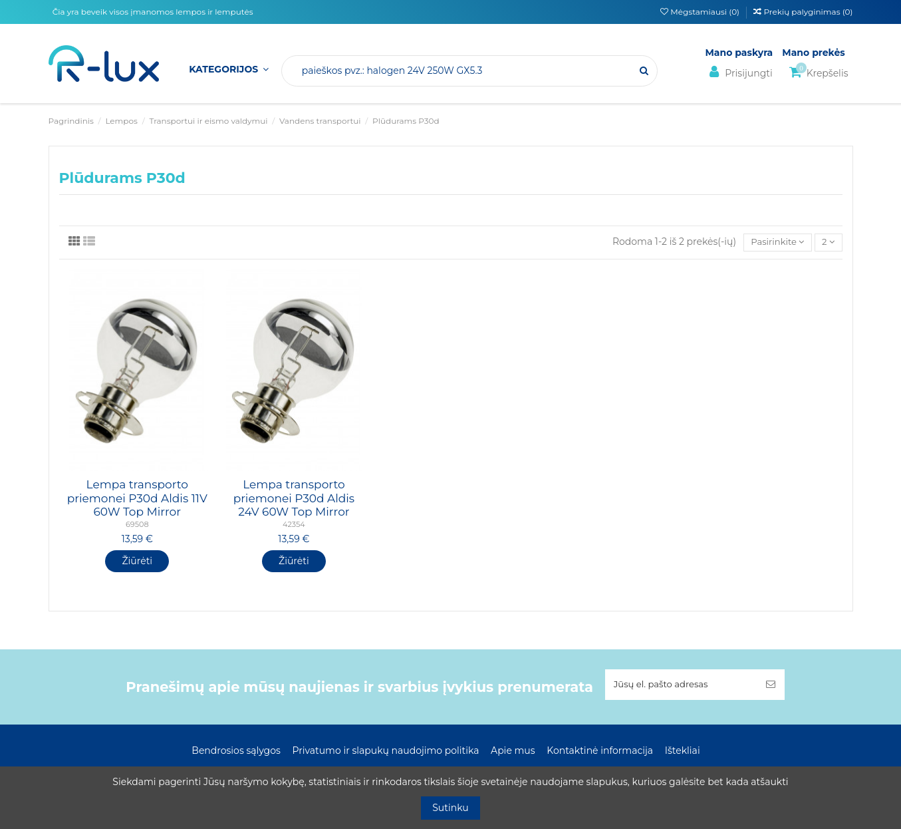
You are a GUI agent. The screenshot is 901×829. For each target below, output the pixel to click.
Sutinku (450, 808)
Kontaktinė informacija (600, 752)
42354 (294, 525)
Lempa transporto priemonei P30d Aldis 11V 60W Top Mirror (137, 499)
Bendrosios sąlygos (236, 752)
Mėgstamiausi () (700, 12)
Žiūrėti (137, 562)
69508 (137, 525)
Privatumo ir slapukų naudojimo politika (385, 752)
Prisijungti (739, 72)
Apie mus (513, 752)
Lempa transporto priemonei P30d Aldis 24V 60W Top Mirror (293, 499)
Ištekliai (682, 752)
